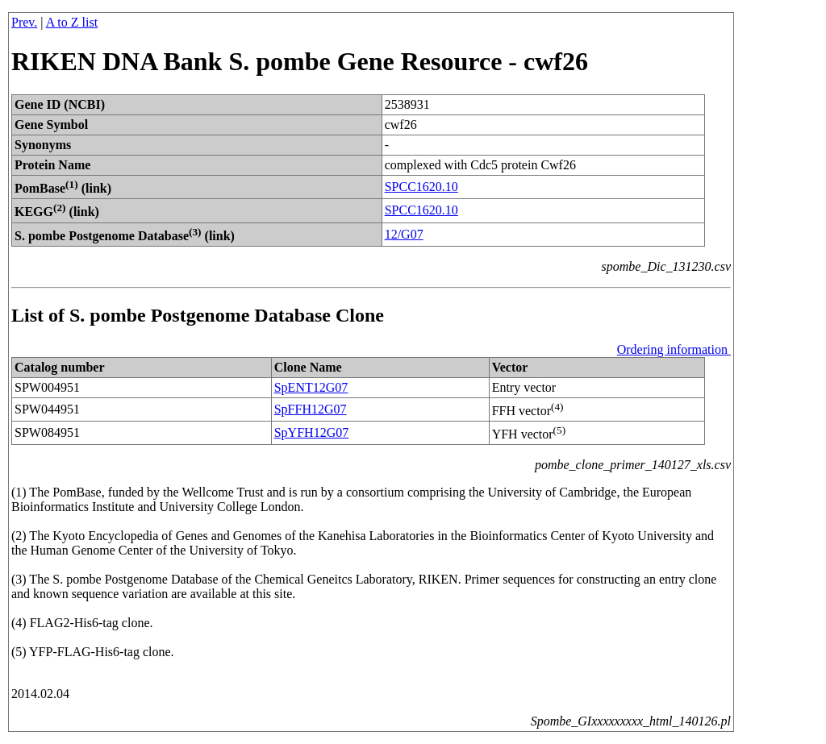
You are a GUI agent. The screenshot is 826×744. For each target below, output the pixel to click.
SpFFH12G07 (310, 409)
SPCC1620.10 (421, 186)
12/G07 (404, 234)
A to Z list (72, 22)
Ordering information (674, 349)
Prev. (24, 22)
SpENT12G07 (311, 387)
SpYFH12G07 (311, 432)
